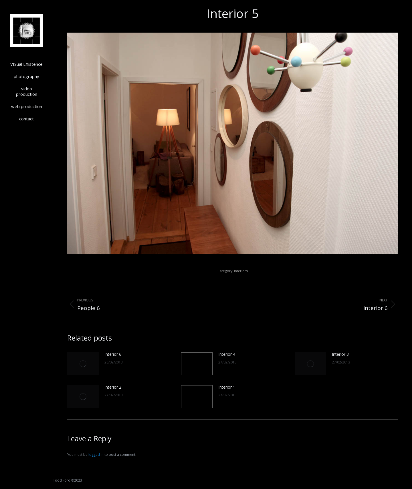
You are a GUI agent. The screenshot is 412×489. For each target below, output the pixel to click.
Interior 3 (340, 354)
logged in (96, 454)
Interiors (241, 271)
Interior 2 (112, 387)
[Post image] (83, 363)
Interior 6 (112, 354)
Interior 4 (226, 354)
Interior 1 (226, 387)
